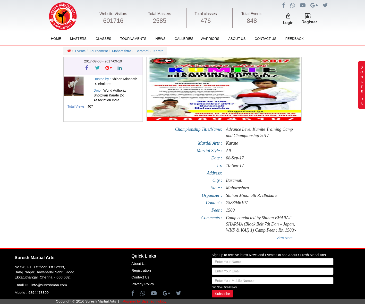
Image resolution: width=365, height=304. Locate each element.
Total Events (251, 14)
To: (219, 165)
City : (217, 180)
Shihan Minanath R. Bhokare (251, 195)
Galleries (184, 39)
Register (309, 22)
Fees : (217, 210)
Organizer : (212, 195)
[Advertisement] (29, 182)
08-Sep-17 (235, 158)
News (160, 39)
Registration (141, 270)
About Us (237, 39)
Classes (103, 39)
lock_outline (288, 16)
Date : (216, 158)
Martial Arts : (210, 143)
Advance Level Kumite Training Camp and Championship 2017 (259, 132)
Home (56, 39)
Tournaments (133, 39)
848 (252, 20)
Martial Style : (209, 150)
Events (80, 51)
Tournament (99, 51)
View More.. (286, 238)
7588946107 (237, 202)
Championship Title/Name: (198, 129)
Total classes (206, 14)
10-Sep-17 (235, 165)
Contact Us (265, 39)
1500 (230, 210)
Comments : (211, 217)
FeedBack (294, 39)
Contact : (214, 202)
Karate (158, 51)
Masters (78, 39)
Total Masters (159, 14)
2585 (159, 20)
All (228, 150)
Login (288, 23)
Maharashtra (121, 51)
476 (206, 20)
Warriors (210, 39)
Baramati (142, 51)
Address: (214, 173)
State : (216, 187)
